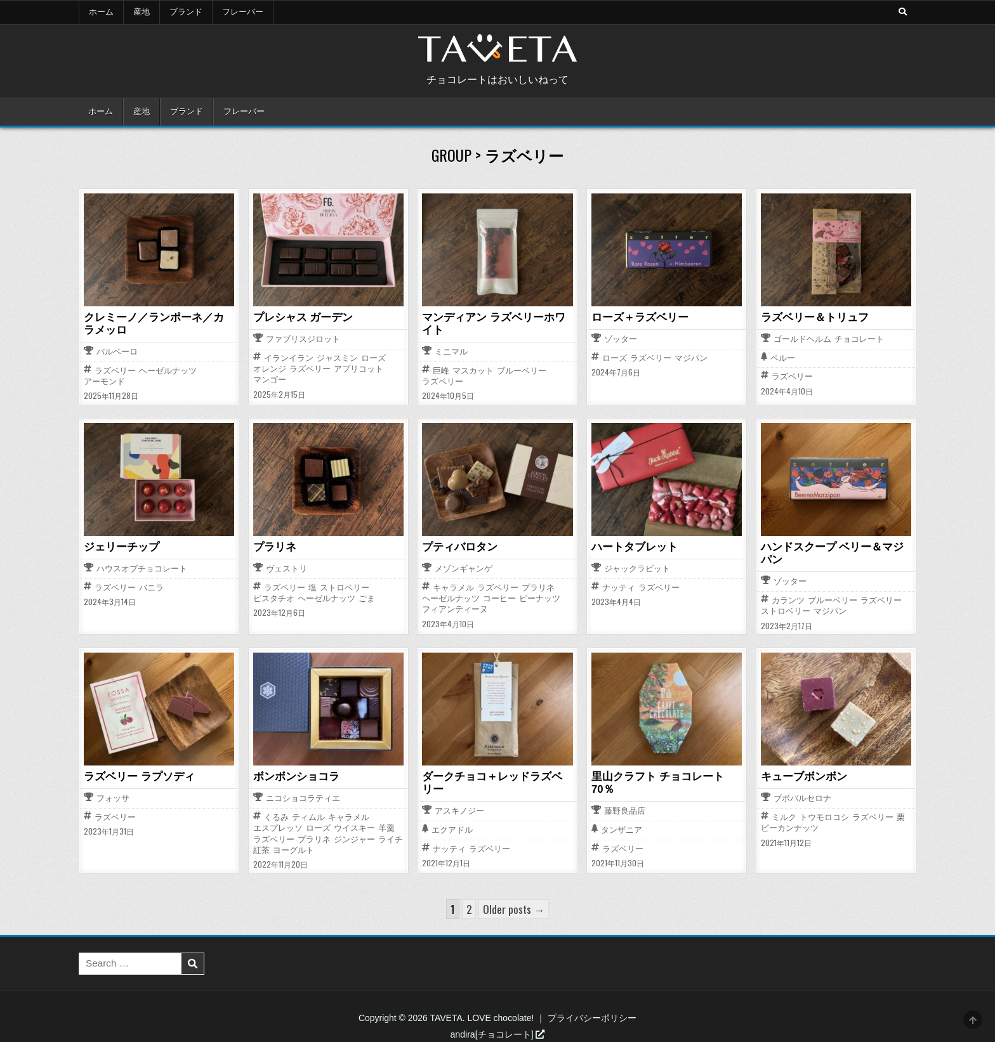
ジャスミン (337, 357)
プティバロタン (457, 545)
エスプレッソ (278, 825)
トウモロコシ (824, 814)
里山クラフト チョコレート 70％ (666, 774)
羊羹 (386, 825)
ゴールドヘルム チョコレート (829, 339)
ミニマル (451, 351)
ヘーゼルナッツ (168, 369)
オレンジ (269, 368)
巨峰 (441, 369)
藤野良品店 (624, 796)
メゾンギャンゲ (463, 568)
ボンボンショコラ (293, 774)
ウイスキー (354, 825)
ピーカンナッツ (790, 825)
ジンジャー (354, 836)
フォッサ (112, 796)
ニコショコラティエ (303, 796)
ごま (367, 597)
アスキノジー (459, 808)
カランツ (788, 598)
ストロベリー (344, 585)
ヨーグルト (293, 847)
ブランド (185, 12)
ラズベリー (115, 369)
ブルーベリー (521, 369)
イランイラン (288, 357)
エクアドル (452, 827)
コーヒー (499, 597)
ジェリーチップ (119, 545)
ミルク (784, 814)
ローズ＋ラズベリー (637, 317)
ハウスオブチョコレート (141, 568)
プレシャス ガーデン (300, 317)
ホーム (101, 12)
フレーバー (242, 12)
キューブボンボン (801, 774)
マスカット (473, 369)
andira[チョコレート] (498, 1032)
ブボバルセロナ (802, 796)
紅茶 (261, 847)
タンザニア (621, 815)
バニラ (151, 585)
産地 (141, 12)
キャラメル (453, 585)
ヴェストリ (286, 568)
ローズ (373, 357)
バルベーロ (117, 351)
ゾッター (620, 339)
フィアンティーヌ (455, 607)
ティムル (308, 814)
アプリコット (358, 368)
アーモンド (104, 380)
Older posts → (513, 907)
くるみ (276, 814)
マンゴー (269, 379)
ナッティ (618, 585)
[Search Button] (901, 12)
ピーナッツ (539, 597)
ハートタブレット (632, 545)
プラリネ (273, 545)
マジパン (691, 357)
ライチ (390, 836)
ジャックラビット (637, 568)
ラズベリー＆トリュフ (811, 317)
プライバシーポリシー (592, 1015)
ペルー (782, 358)
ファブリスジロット (303, 339)
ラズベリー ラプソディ (136, 774)
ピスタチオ (273, 597)
